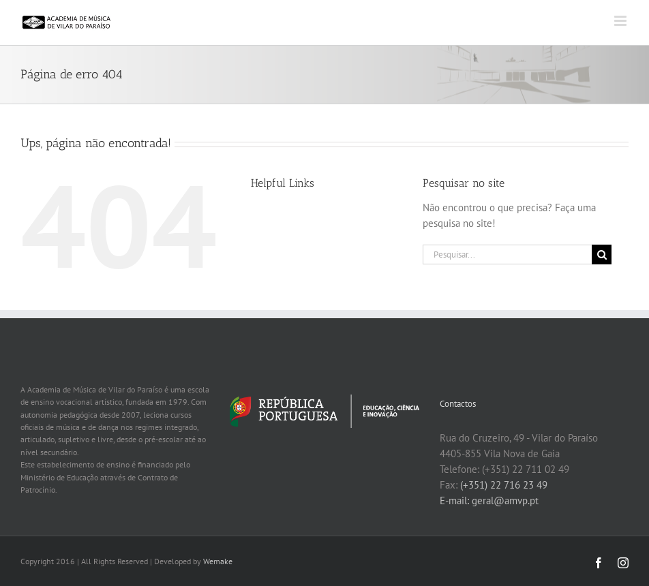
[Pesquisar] (602, 254)
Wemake (217, 561)
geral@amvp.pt (505, 500)
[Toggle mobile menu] (621, 21)
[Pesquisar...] (507, 254)
